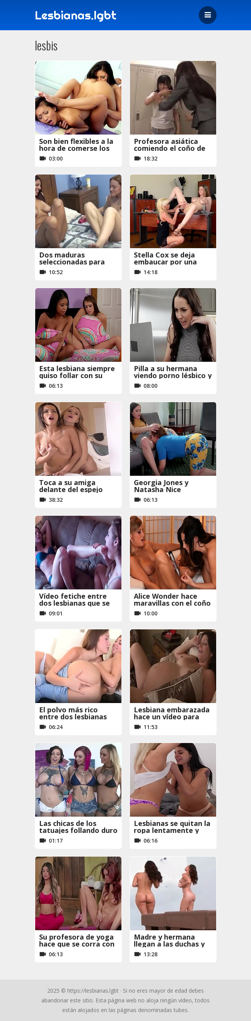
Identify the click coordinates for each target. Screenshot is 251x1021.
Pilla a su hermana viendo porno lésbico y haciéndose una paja (173, 375)
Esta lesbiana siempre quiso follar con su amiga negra (77, 375)
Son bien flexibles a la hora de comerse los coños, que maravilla (76, 148)
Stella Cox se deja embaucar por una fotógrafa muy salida (171, 261)
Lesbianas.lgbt (75, 15)
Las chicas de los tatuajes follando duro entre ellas (78, 830)
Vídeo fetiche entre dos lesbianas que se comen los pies (74, 603)
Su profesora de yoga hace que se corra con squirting (76, 943)
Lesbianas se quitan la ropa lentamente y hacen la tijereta (172, 830)
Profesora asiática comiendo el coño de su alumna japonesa (169, 148)
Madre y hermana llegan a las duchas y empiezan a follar (169, 943)
